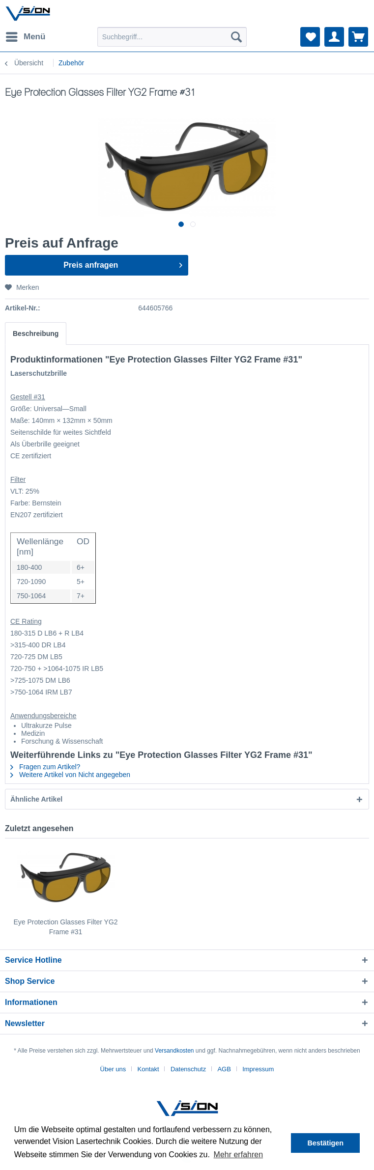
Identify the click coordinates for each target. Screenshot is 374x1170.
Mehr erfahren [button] (238, 1154)
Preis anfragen (122, 263)
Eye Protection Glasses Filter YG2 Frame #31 (65, 927)
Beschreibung (35, 333)
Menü (25, 35)
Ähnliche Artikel (36, 799)
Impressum (258, 1069)
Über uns (113, 1069)
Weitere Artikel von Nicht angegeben (70, 775)
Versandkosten (174, 1050)
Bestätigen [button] (325, 1143)
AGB (223, 1069)
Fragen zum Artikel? (45, 767)
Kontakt (148, 1069)
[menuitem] (25, 37)
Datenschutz (188, 1069)
